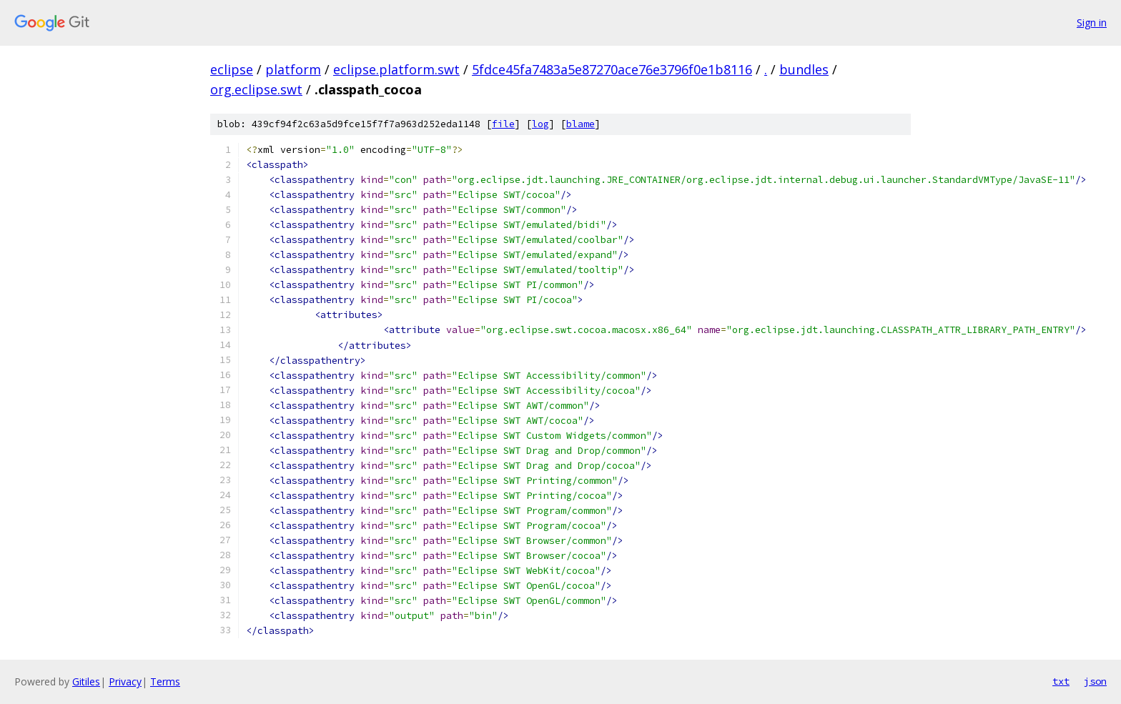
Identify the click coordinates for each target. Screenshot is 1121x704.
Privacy (125, 681)
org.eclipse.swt (256, 89)
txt (1061, 681)
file (503, 124)
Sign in (1092, 22)
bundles (804, 69)
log (540, 124)
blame (580, 124)
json (1095, 681)
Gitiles (86, 681)
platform (293, 69)
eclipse (231, 69)
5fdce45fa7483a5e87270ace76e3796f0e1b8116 (612, 69)
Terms (165, 681)
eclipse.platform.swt (396, 69)
